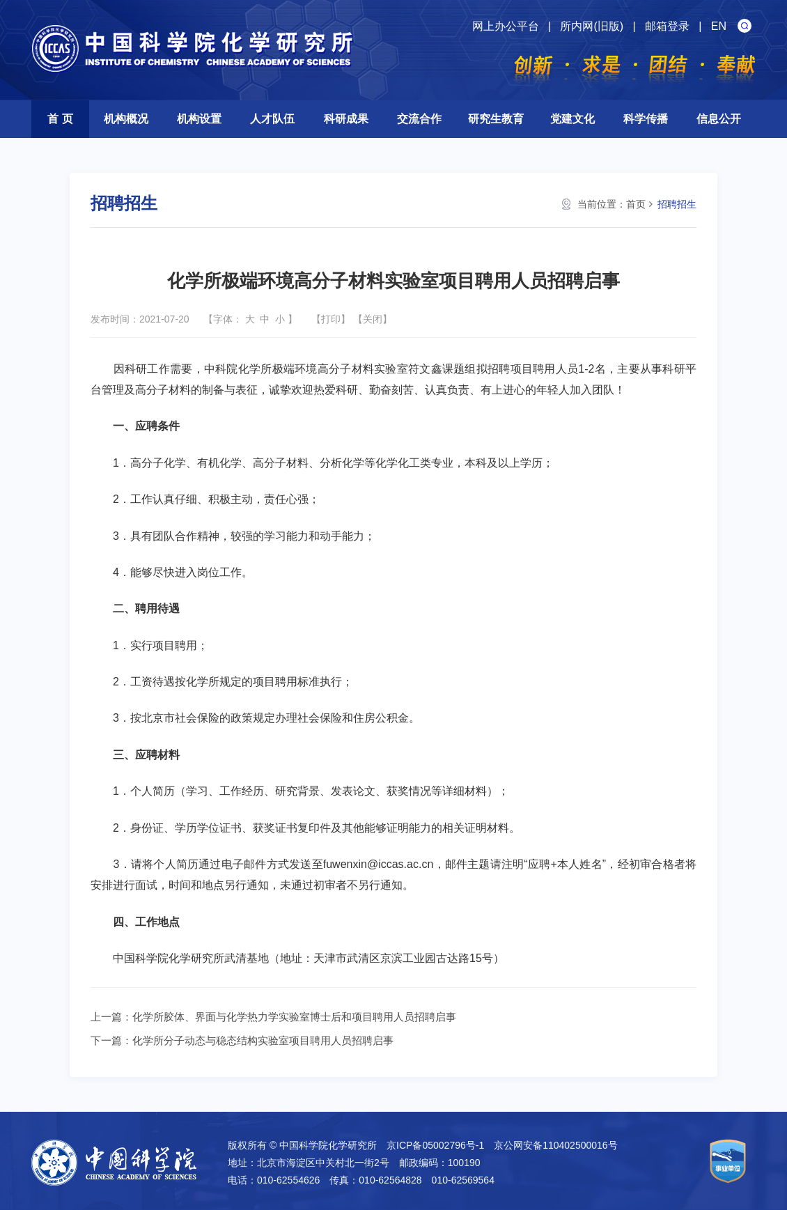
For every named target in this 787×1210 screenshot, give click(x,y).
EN (718, 26)
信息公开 (718, 119)
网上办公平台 (505, 26)
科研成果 (346, 119)
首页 (636, 204)
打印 (331, 319)
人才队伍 (272, 119)
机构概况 (126, 119)
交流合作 (419, 119)
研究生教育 (496, 119)
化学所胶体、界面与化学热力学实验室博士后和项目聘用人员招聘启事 (294, 1017)
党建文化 (572, 119)
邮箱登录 (667, 26)
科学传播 (645, 119)
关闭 (372, 319)
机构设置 (199, 119)
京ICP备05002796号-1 (435, 1145)
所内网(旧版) (591, 26)
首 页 (59, 119)
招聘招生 (676, 204)
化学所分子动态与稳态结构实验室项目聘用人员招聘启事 (263, 1040)
